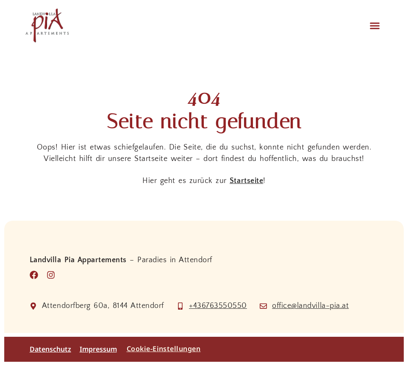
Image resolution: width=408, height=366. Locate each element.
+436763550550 (218, 306)
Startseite (246, 181)
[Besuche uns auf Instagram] (53, 275)
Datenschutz (50, 349)
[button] (374, 25)
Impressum (98, 349)
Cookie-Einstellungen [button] (164, 348)
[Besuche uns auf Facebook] (36, 275)
